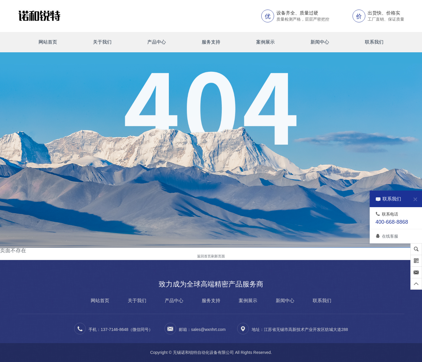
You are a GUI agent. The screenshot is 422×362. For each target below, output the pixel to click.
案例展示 (265, 42)
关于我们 (102, 42)
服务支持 (211, 42)
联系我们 (374, 42)
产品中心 (156, 42)
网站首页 (48, 42)
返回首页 (204, 256)
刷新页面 (218, 256)
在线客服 (386, 236)
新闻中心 (319, 42)
